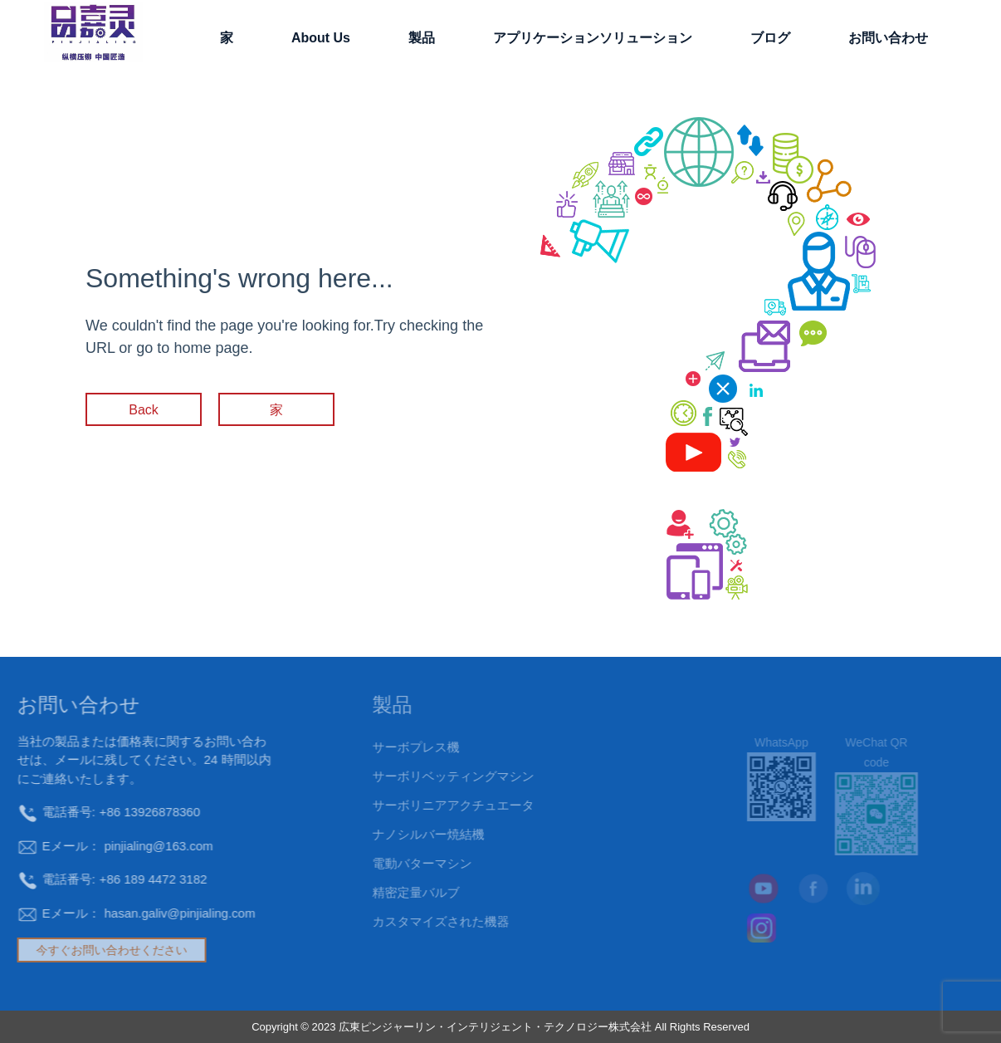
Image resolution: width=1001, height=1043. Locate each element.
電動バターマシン (387, 863)
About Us (320, 38)
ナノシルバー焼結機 (393, 834)
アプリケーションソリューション (592, 38)
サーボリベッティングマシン (418, 776)
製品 (421, 38)
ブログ (770, 38)
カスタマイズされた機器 (405, 921)
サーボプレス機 (380, 747)
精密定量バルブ (380, 892)
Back (144, 410)
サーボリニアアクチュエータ (418, 805)
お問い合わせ (888, 38)
